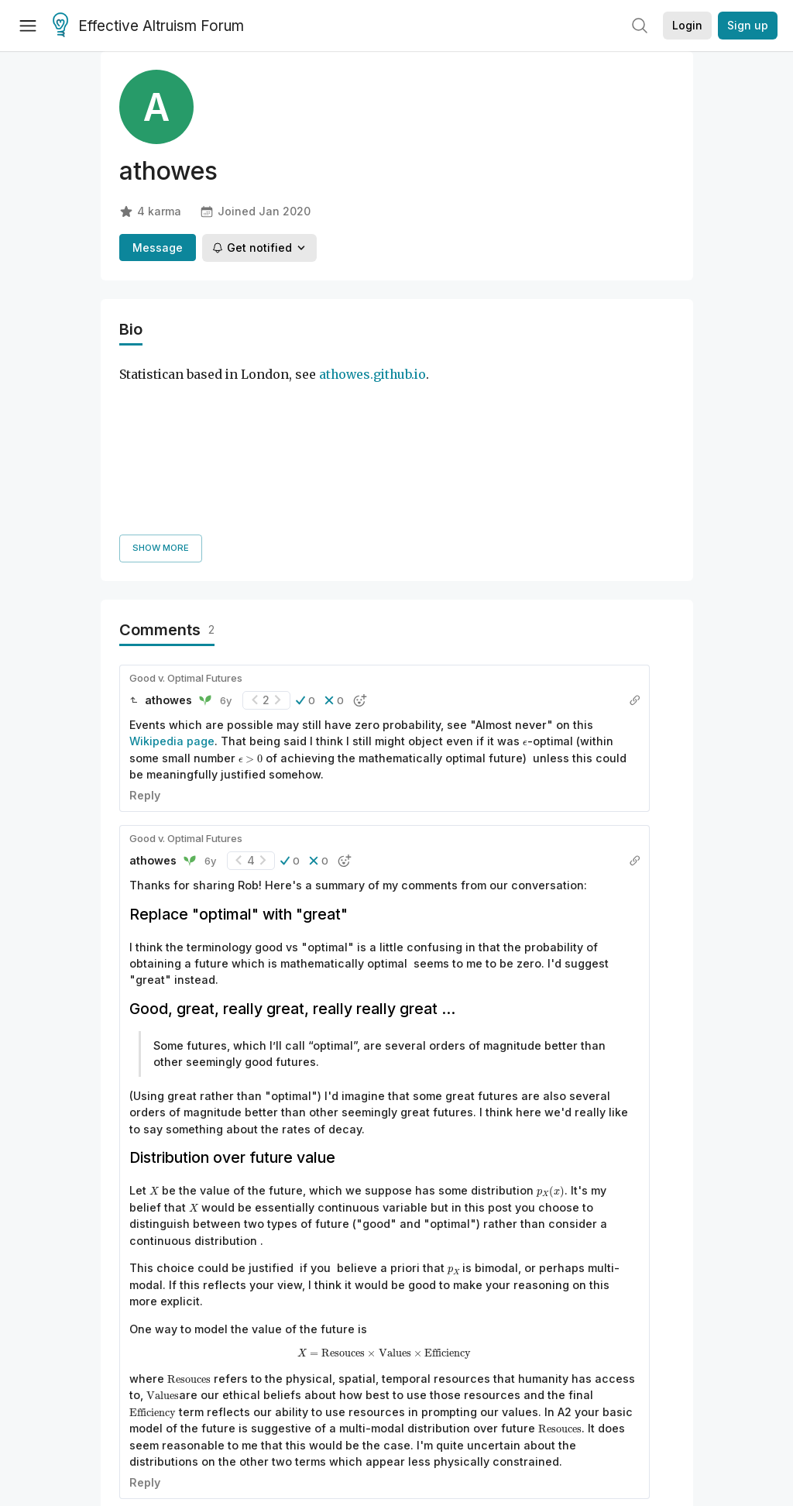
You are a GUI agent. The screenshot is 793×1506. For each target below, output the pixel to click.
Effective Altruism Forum (148, 26)
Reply (144, 617)
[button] (305, 523)
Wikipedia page (172, 564)
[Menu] (27, 25)
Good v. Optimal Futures (185, 500)
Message (157, 247)
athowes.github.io (372, 374)
